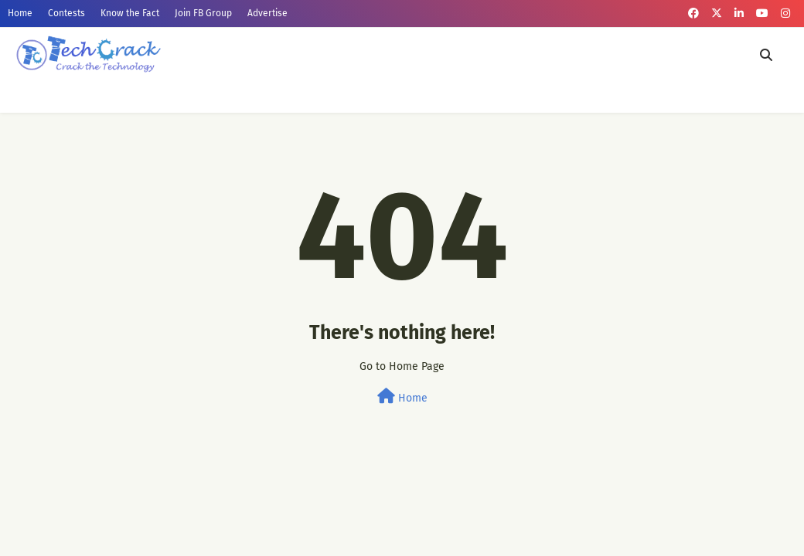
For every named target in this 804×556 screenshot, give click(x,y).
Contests (66, 13)
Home (20, 13)
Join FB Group (203, 13)
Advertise (267, 13)
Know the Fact (129, 13)
